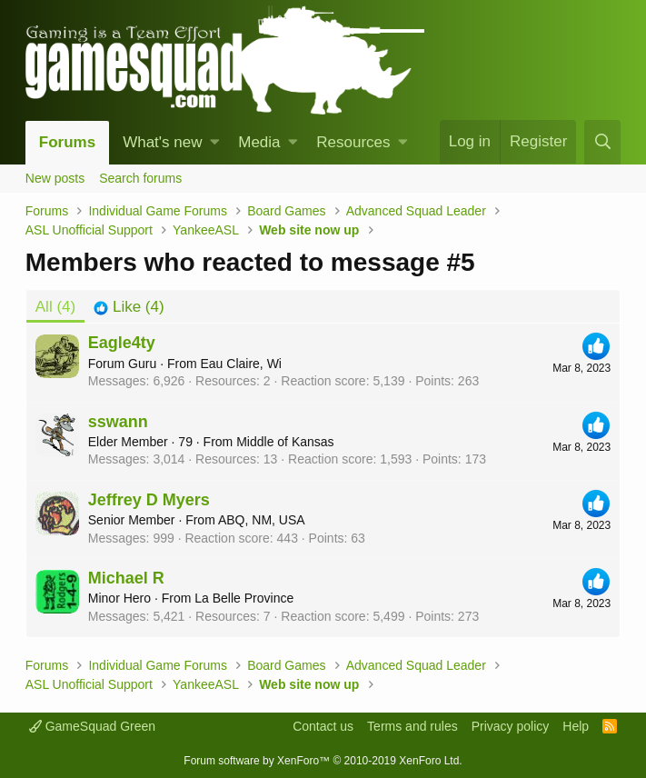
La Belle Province (243, 598)
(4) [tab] (55, 306)
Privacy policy (511, 726)
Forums (67, 142)
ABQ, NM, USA (261, 520)
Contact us (323, 726)
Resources (353, 142)
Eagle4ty (121, 343)
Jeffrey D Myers (149, 500)
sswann (118, 422)
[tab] (128, 307)
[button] (214, 143)
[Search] (602, 142)
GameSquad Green (92, 726)
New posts (54, 178)
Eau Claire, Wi (240, 363)
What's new (162, 142)
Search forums (140, 178)
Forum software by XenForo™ (323, 760)
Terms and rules (412, 726)
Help (575, 726)
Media (259, 142)
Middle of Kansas (284, 441)
